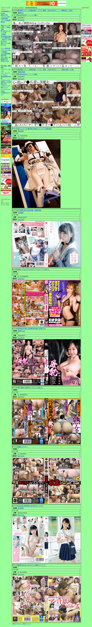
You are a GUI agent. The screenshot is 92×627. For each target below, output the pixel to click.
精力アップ (4, 87)
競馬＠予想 (4, 15)
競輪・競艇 (7, 65)
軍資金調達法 (5, 76)
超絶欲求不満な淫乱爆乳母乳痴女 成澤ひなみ (32, 328)
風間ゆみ (21, 13)
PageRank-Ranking (6, 36)
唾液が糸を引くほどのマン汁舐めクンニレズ (31, 565)
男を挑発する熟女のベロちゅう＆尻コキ (30, 387)
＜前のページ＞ (16, 623)
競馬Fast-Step (5, 61)
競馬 (2, 65)
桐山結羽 (21, 131)
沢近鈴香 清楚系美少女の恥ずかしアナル (30, 506)
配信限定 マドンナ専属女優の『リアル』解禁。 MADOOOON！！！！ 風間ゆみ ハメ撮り (45, 10)
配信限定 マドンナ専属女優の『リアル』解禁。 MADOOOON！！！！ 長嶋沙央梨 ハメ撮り (46, 69)
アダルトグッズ (5, 85)
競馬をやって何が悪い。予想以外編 (5, 27)
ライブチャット (5, 89)
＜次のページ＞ (26, 623)
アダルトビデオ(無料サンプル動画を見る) (6, 81)
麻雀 (2, 67)
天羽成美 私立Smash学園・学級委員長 (29, 210)
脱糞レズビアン (23, 446)
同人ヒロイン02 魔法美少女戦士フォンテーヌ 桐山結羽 (35, 128)
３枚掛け (3, 34)
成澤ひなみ (21, 331)
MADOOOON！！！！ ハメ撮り (28, 15)
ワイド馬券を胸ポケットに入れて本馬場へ (5, 50)
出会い (3, 91)
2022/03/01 (21, 20)
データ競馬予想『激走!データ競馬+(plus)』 (6, 39)
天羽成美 (21, 212)
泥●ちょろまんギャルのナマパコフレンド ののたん (33, 269)
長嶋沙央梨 (21, 72)
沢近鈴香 (21, 508)
